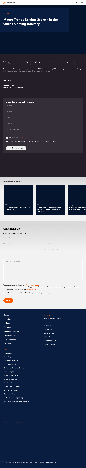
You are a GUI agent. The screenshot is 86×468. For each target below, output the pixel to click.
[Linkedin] (42, 163)
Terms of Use (35, 462)
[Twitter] (16, 163)
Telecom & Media (49, 344)
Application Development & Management (17, 401)
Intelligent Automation (11, 390)
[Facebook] (69, 163)
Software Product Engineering (13, 398)
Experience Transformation (12, 383)
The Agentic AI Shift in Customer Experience (14, 209)
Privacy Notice (16, 462)
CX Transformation (10, 364)
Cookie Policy (26, 462)
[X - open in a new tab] (43, 429)
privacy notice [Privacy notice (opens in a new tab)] (31, 289)
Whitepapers (6, 13)
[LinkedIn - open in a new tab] (16, 429)
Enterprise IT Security (10, 379)
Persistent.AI (8, 353)
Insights (7, 323)
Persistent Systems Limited (9, 2)
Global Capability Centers (12, 387)
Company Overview (12, 331)
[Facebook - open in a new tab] (43, 442)
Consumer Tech (49, 333)
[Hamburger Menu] (82, 3)
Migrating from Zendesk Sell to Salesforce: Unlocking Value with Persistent (49, 210)
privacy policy (22, 138)
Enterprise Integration (11, 375)
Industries (48, 315)
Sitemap (8, 462)
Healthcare (47, 326)
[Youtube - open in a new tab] (16, 442)
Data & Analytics (9, 372)
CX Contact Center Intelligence (14, 368)
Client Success (10, 335)
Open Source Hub (9, 394)
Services (7, 350)
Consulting (7, 357)
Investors (8, 319)
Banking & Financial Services (52, 318)
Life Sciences (48, 329)
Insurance (47, 322)
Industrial (47, 337)
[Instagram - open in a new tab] (16, 455)
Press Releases (10, 340)
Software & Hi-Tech (50, 341)
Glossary (7, 344)
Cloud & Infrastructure (11, 361)
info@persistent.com (32, 285)
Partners (7, 327)
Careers (7, 315)
